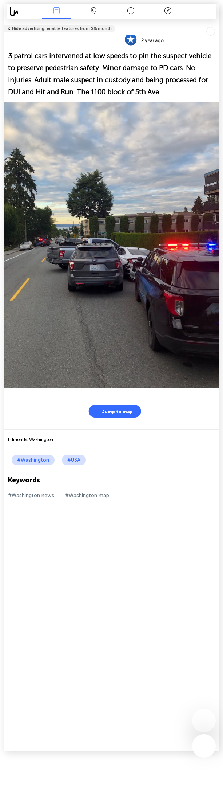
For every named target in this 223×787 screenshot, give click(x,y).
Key (167, 11)
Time (131, 11)
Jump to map (113, 411)
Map (93, 11)
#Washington (33, 460)
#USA (73, 460)
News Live (56, 11)
